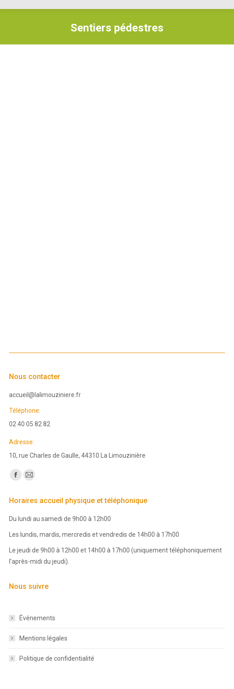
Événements (37, 618)
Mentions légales (43, 638)
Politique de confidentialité (56, 658)
